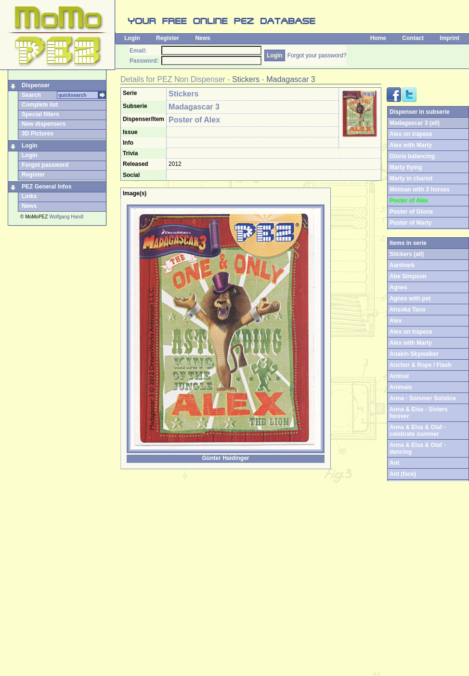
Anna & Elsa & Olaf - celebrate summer (417, 430)
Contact (413, 38)
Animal (399, 376)
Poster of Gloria (411, 211)
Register (167, 38)
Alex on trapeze (411, 134)
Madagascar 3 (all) (415, 123)
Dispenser (36, 85)
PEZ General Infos (46, 186)
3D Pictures (37, 133)
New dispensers (43, 124)
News (202, 38)
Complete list (40, 104)
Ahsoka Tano (407, 309)
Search (31, 95)
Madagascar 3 (290, 79)
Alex (396, 320)
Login (132, 38)
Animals (401, 387)
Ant (394, 463)
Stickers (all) (407, 254)
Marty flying (406, 167)
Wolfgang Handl (66, 216)
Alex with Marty (411, 145)
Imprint (449, 38)
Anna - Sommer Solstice (423, 398)
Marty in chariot (411, 178)
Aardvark (402, 265)
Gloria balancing (412, 156)
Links (29, 196)
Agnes (398, 287)
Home (378, 38)
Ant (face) (403, 474)
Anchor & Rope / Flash (421, 365)
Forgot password (45, 165)
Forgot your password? (317, 55)
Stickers (246, 79)
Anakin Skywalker (414, 354)
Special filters (40, 114)
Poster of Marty (410, 222)
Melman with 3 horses (420, 189)
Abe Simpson (408, 276)
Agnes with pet (410, 298)
